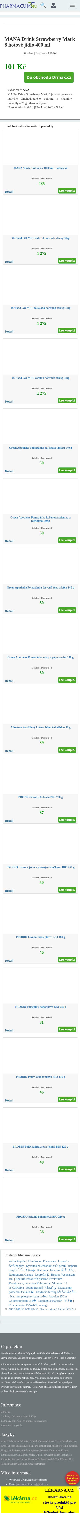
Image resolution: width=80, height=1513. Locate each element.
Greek (4, 1445)
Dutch (39, 1454)
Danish (65, 1441)
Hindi (65, 1445)
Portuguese (66, 1454)
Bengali (33, 1441)
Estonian (28, 1445)
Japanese (34, 1450)
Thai (71, 1459)
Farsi (35, 1445)
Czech (58, 1441)
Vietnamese (39, 1463)
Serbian (42, 1459)
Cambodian (54, 1450)
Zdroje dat (6, 1412)
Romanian (6, 1459)
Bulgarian (24, 1441)
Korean (64, 1450)
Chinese (50, 1441)
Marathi (24, 1454)
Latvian (16, 1454)
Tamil (58, 1459)
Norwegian (47, 1454)
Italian (26, 1450)
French (50, 1445)
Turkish (13, 1463)
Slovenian (33, 1459)
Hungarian (6, 1450)
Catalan (42, 1441)
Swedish (50, 1459)
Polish (57, 1454)
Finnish (42, 1445)
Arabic (4, 1441)
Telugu (64, 1459)
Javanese (44, 1450)
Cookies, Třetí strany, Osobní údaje (18, 1416)
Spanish (20, 1445)
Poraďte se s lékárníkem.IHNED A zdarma (72, 1479)
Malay (32, 1454)
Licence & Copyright (11, 1425)
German (73, 1441)
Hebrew (58, 1445)
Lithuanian (6, 1454)
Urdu (30, 1463)
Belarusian (13, 1441)
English (11, 1445)
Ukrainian (22, 1463)
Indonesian (17, 1450)
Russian (15, 1459)
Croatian (73, 1445)
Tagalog (5, 1463)
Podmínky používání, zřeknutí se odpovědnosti (24, 1421)
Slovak (23, 1459)
